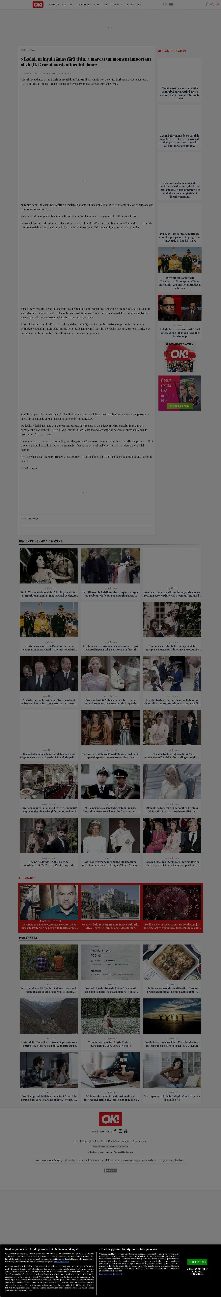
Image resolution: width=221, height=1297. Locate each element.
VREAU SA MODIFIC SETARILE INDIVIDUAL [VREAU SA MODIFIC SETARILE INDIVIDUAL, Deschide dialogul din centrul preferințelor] (197, 1271)
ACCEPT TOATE (197, 1262)
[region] (110, 1270)
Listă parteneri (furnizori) (110, 1274)
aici (49, 1279)
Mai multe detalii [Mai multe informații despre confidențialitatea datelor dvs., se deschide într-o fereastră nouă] (61, 1261)
